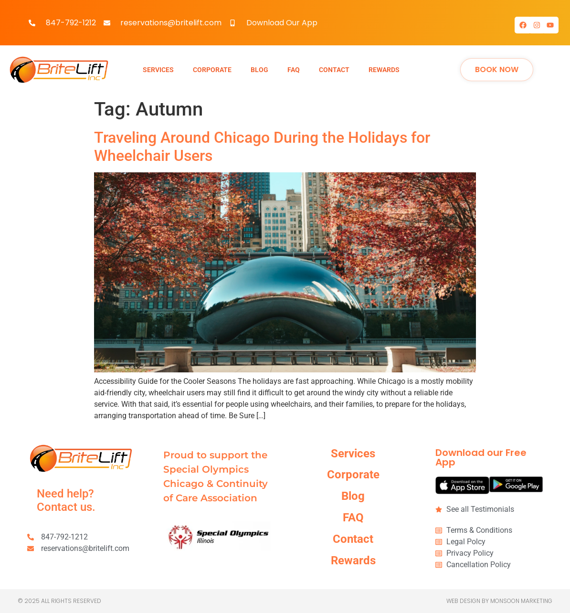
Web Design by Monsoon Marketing (499, 601)
